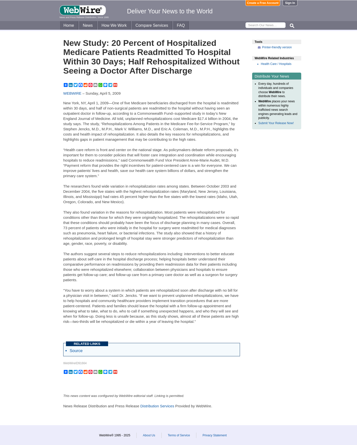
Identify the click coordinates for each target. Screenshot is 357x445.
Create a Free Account (263, 3)
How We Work (114, 25)
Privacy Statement (215, 435)
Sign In (290, 3)
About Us (149, 435)
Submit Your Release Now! (276, 123)
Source (76, 350)
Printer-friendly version (277, 47)
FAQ (181, 25)
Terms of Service (179, 435)
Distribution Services (157, 406)
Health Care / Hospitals (276, 64)
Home (68, 25)
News (88, 25)
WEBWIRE (72, 93)
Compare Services (151, 25)
